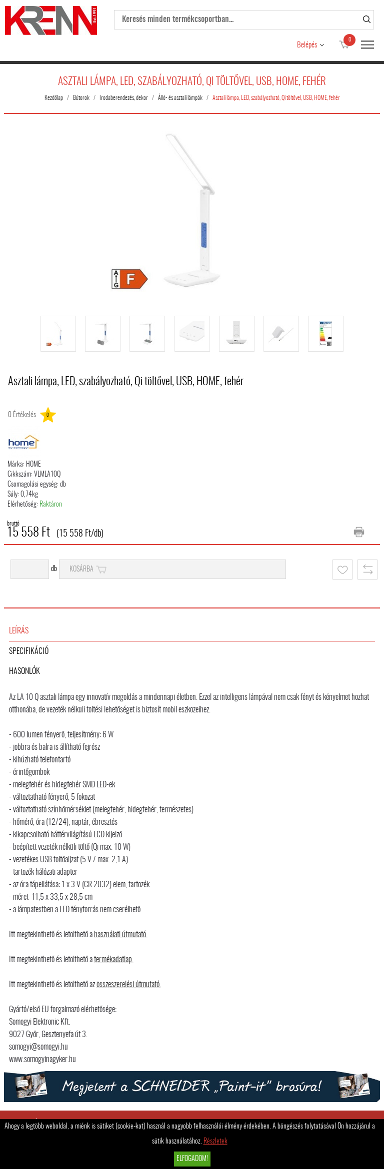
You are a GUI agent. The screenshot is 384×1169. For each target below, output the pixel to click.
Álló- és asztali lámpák (180, 98)
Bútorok (81, 98)
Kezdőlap (53, 98)
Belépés (307, 45)
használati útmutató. (121, 935)
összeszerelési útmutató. (128, 985)
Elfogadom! (192, 1159)
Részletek (216, 1141)
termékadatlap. (114, 960)
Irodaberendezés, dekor (124, 98)
